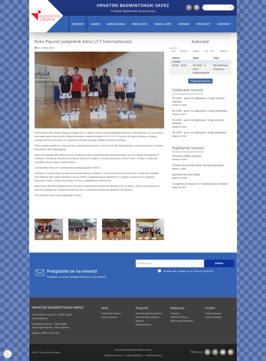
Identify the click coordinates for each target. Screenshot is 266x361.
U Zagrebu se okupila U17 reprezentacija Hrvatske (200, 183)
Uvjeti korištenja (134, 355)
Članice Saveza (109, 317)
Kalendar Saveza (179, 317)
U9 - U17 (209, 51)
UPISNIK (184, 24)
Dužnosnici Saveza (111, 313)
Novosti (78, 24)
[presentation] (186, 282)
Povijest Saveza (213, 313)
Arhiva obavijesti (213, 317)
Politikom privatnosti (203, 271)
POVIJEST (203, 24)
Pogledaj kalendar (200, 81)
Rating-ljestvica (143, 324)
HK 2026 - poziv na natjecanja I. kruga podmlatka (199, 132)
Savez (95, 24)
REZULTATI (139, 24)
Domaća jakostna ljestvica (149, 313)
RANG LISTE (162, 24)
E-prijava (174, 313)
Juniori (196, 51)
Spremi (219, 263)
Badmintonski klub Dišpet (186, 174)
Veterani (223, 51)
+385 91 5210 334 (50, 333)
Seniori (183, 51)
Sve (173, 51)
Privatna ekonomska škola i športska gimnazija (198, 165)
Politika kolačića (153, 355)
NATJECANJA (116, 24)
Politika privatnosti (113, 355)
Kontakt (224, 24)
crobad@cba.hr (40, 318)
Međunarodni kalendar (181, 321)
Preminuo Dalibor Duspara (186, 156)
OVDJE (96, 167)
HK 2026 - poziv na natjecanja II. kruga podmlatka (199, 110)
